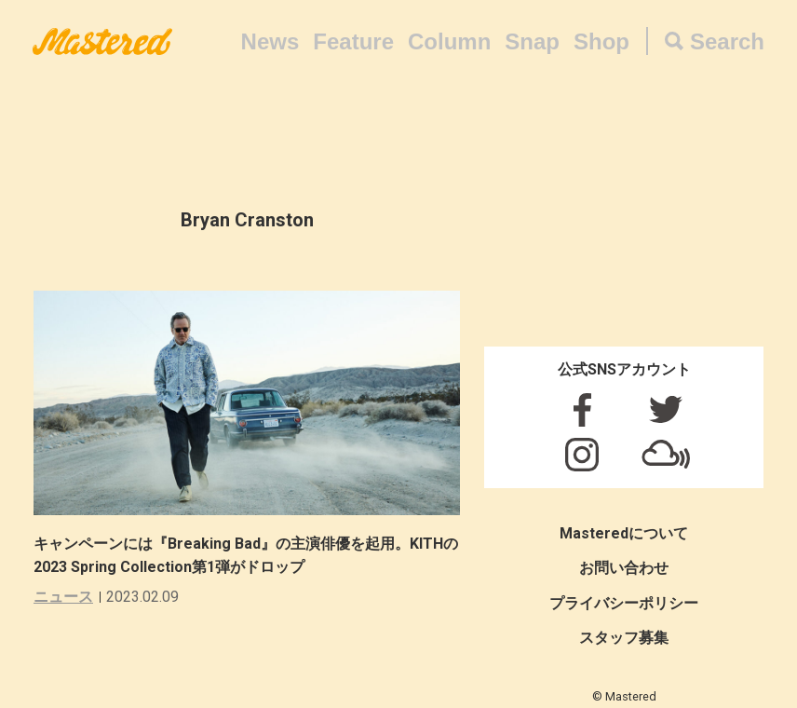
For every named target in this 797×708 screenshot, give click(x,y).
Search (727, 41)
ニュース (63, 597)
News (270, 41)
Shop (601, 41)
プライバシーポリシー (623, 603)
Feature (353, 41)
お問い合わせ (624, 568)
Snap (532, 41)
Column (449, 41)
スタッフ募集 (624, 638)
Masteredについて (624, 533)
